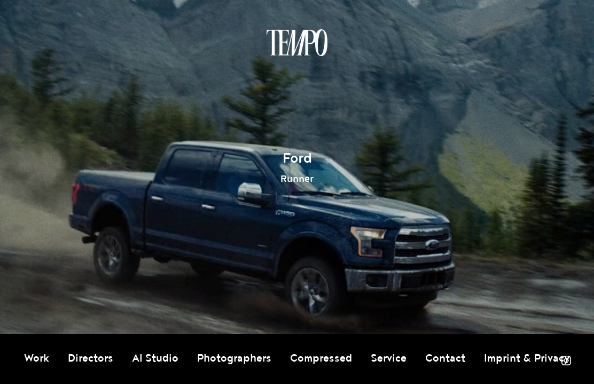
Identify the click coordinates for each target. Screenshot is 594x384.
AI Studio (155, 358)
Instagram (566, 360)
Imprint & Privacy (527, 358)
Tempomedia (297, 42)
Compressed (321, 358)
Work (36, 358)
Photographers (234, 358)
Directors (90, 358)
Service (389, 358)
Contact (445, 358)
